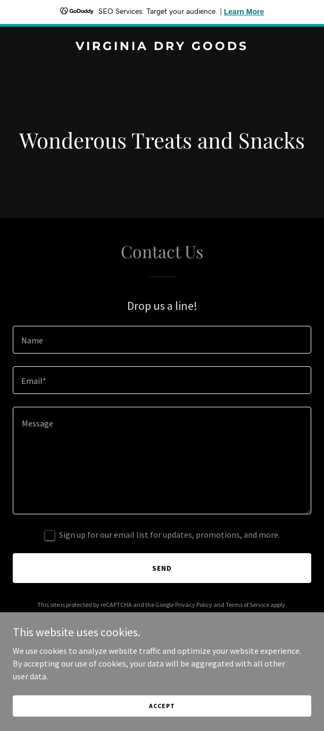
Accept (162, 706)
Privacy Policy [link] (193, 605)
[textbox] (162, 340)
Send (162, 568)
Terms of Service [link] (247, 605)
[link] (162, 47)
